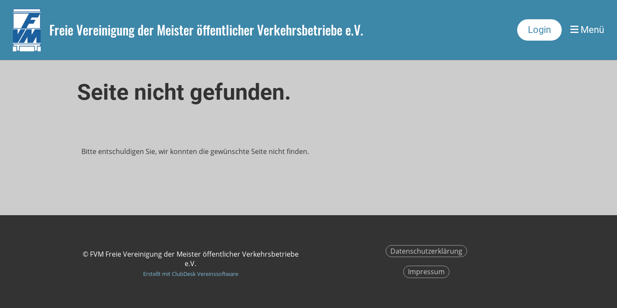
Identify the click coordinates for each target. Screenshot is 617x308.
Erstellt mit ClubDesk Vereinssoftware (190, 274)
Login (539, 29)
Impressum (426, 271)
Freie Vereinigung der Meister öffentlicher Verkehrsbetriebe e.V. (206, 30)
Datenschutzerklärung (426, 251)
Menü (587, 29)
